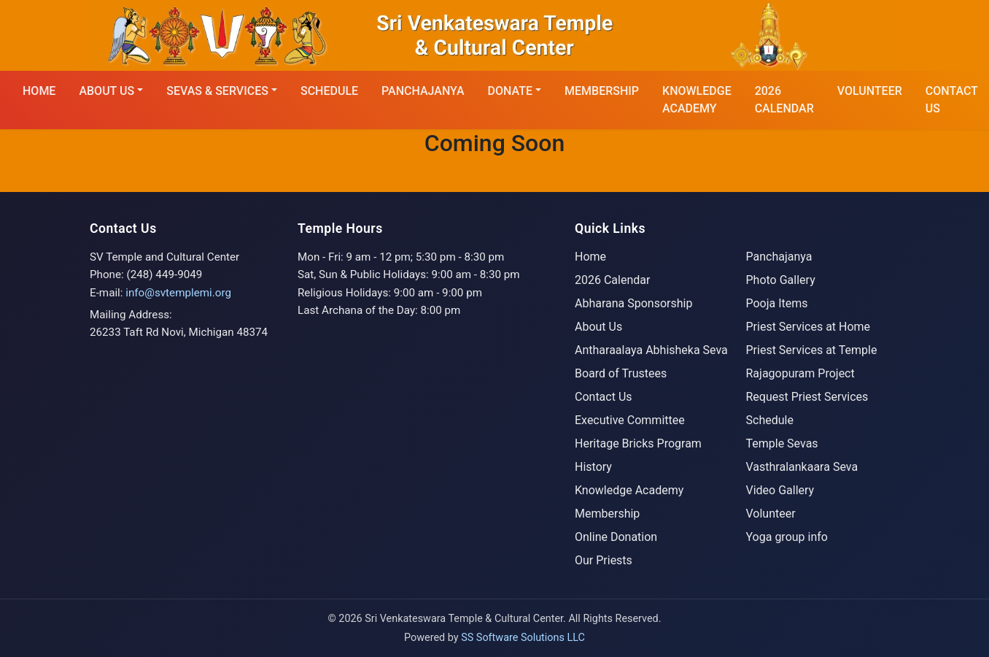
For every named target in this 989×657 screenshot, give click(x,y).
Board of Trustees (621, 373)
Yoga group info (787, 537)
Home (590, 257)
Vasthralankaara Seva (802, 467)
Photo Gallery (780, 280)
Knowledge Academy (629, 490)
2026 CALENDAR (784, 99)
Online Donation (616, 537)
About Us (598, 327)
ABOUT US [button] (106, 91)
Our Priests (603, 560)
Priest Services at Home (808, 327)
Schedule (770, 420)
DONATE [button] (510, 91)
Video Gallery (780, 490)
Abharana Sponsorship (633, 303)
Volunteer (869, 91)
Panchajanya (422, 91)
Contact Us (603, 397)
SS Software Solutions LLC (523, 637)
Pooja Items (777, 303)
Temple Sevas (782, 443)
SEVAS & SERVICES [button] (217, 91)
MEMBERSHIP (602, 91)
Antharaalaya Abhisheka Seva (651, 350)
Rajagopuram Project (800, 373)
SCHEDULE (329, 91)
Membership (607, 513)
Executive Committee (630, 420)
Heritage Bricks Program (638, 443)
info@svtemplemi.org (178, 292)
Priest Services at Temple (811, 350)
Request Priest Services (807, 397)
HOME (39, 91)
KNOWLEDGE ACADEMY (697, 99)
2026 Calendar (612, 280)
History (593, 467)
